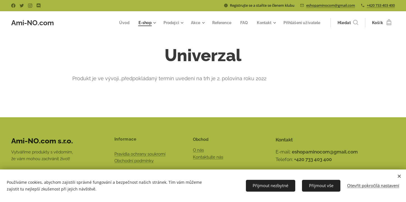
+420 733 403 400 (381, 5)
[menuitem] (117, 23)
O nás (198, 150)
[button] (348, 23)
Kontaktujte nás (208, 157)
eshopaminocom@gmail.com (330, 5)
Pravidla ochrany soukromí (139, 153)
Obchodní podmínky (134, 160)
